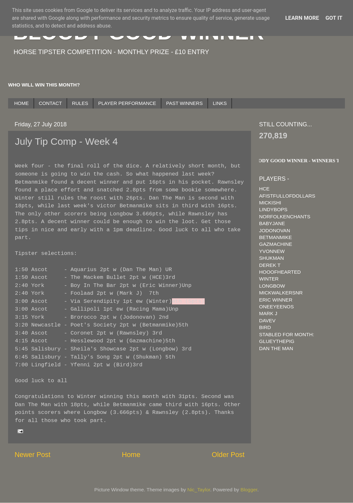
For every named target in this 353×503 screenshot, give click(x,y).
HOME (21, 103)
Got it (333, 18)
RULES (80, 103)
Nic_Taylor (198, 489)
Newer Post (33, 455)
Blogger (249, 489)
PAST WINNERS (184, 103)
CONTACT (50, 103)
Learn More (302, 18)
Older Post (228, 455)
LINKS (220, 103)
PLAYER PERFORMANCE (127, 103)
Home (131, 455)
